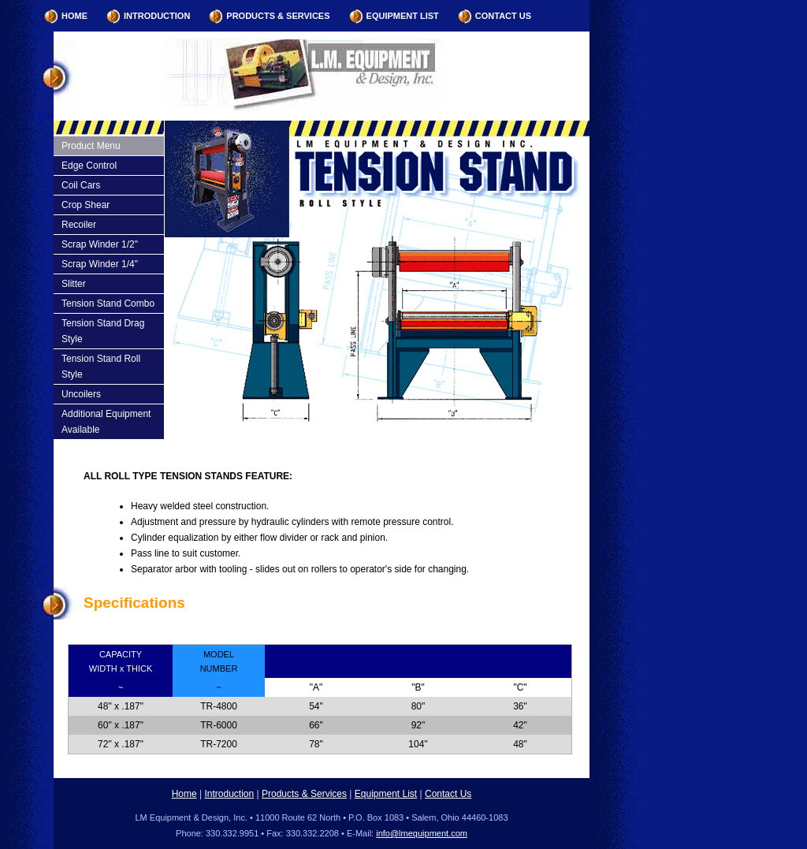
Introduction (157, 15)
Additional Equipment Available (106, 421)
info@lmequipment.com (421, 833)
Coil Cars (80, 185)
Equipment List (402, 15)
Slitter (73, 283)
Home (74, 15)
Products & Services (277, 15)
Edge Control (89, 165)
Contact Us (503, 15)
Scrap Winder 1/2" (99, 244)
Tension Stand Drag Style (102, 331)
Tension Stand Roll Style (100, 366)
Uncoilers (81, 394)
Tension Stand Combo (107, 303)
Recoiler (78, 224)
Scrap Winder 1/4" (99, 264)
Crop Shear (85, 204)
